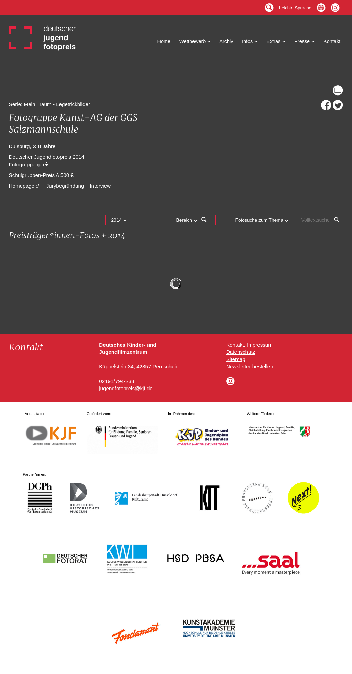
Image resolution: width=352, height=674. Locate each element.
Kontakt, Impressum (249, 345)
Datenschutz (240, 352)
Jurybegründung (65, 186)
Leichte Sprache (295, 6)
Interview (100, 186)
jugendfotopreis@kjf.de (126, 388)
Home (164, 41)
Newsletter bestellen (249, 366)
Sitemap (235, 359)
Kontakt (331, 41)
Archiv (226, 41)
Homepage (21, 186)
